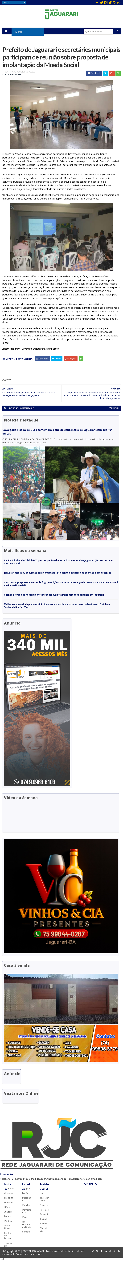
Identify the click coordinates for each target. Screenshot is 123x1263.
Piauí (24, 1219)
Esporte (44, 1207)
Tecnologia (8, 1246)
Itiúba (7, 1209)
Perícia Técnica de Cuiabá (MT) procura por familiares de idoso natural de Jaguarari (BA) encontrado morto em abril (58, 564)
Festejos (44, 1211)
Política (8, 1223)
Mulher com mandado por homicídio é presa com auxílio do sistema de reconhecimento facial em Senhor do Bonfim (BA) (57, 608)
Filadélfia (8, 1200)
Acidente (9, 1190)
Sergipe (26, 1233)
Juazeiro (8, 1213)
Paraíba (26, 1207)
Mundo (7, 1218)
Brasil (42, 1195)
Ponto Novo (7, 1229)
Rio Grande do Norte (26, 1226)
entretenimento (44, 1201)
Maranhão (26, 1201)
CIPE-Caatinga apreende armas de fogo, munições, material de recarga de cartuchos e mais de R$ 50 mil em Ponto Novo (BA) (61, 585)
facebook (114, 410)
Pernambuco (26, 1213)
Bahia (25, 1195)
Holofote (8, 1204)
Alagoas (26, 1190)
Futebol (44, 1216)
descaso (8, 1195)
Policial (43, 1221)
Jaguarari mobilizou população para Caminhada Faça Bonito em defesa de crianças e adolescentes (57, 574)
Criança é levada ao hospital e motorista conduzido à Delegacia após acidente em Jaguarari (54, 596)
